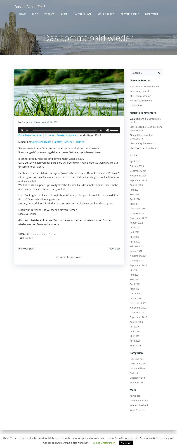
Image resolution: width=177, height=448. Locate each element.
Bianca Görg (135, 127)
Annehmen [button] (126, 442)
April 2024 (134, 199)
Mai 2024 (134, 194)
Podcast (49, 14)
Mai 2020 (134, 336)
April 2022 (134, 241)
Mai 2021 (134, 279)
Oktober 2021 (136, 260)
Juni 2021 (134, 274)
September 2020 (137, 317)
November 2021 (137, 256)
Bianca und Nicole (31, 122)
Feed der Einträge (138, 400)
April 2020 (134, 341)
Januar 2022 (135, 251)
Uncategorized (136, 378)
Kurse (64, 14)
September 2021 (137, 265)
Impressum (151, 14)
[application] (69, 131)
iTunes (80, 142)
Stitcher (69, 142)
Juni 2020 (134, 331)
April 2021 (134, 284)
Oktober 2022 (136, 213)
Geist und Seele (130, 14)
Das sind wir (135, 105)
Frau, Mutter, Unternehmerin (144, 86)
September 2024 (137, 180)
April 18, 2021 (52, 122)
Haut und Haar (83, 14)
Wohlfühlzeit (106, 14)
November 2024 (137, 175)
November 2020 (137, 307)
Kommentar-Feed (138, 405)
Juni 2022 (134, 232)
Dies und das (136, 359)
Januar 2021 (135, 298)
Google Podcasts (41, 142)
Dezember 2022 (137, 208)
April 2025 (134, 161)
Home (22, 14)
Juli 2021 (133, 270)
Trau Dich (151, 143)
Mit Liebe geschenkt (139, 96)
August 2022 (135, 223)
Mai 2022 (134, 237)
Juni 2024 (134, 189)
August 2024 (135, 185)
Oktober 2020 (136, 312)
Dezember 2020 (137, 303)
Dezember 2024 (137, 171)
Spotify (58, 142)
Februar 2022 (136, 246)
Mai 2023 (134, 204)
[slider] (65, 131)
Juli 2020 (133, 326)
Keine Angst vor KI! (139, 91)
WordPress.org (137, 410)
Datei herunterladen (30, 136)
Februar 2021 (136, 293)
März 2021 (134, 289)
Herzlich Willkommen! (140, 100)
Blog (35, 14)
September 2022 (137, 218)
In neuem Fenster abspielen (61, 136)
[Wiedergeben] (22, 131)
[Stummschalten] (107, 131)
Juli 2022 (133, 227)
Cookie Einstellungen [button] (104, 442)
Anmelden (134, 396)
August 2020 (135, 322)
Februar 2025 (136, 166)
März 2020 (134, 345)
